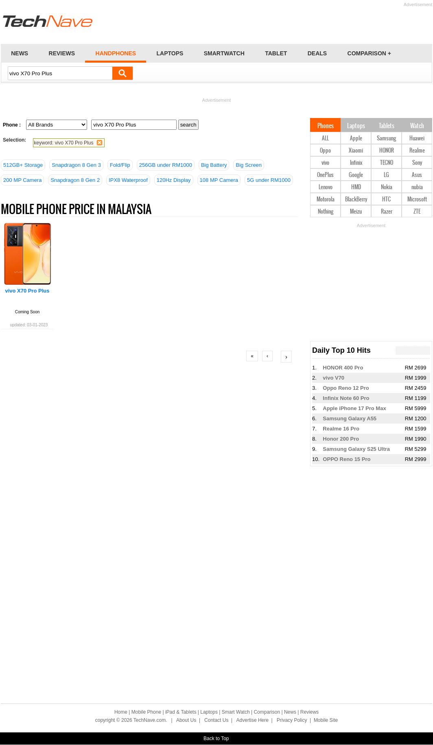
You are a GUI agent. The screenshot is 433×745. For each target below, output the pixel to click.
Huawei (416, 138)
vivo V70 (333, 378)
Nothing (325, 212)
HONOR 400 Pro (343, 368)
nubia (417, 187)
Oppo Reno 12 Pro (346, 388)
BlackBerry (356, 200)
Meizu (356, 212)
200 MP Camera (22, 180)
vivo (325, 163)
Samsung (386, 138)
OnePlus (325, 175)
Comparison (267, 712)
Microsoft (417, 200)
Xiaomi (356, 151)
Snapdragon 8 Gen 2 (75, 180)
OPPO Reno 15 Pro (346, 459)
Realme (417, 151)
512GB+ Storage (23, 165)
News (290, 712)
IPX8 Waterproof (128, 180)
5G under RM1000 (269, 180)
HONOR (386, 151)
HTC (386, 200)
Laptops (356, 126)
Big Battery (214, 165)
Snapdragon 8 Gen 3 (76, 165)
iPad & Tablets (181, 712)
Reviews (309, 712)
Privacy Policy (292, 720)
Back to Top (216, 738)
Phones (325, 126)
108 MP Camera (219, 180)
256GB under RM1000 (165, 165)
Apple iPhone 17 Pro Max (354, 408)
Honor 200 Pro (341, 439)
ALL (325, 138)
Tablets (386, 126)
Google (356, 175)
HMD (356, 187)
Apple (356, 138)
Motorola (326, 200)
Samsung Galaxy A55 (349, 418)
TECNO (386, 163)
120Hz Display (174, 180)
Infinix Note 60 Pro (346, 398)
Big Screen (249, 165)
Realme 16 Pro (341, 429)
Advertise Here (252, 720)
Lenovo (325, 187)
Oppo (325, 151)
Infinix (356, 163)
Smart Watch (236, 712)
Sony (417, 163)
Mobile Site (326, 720)
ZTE (416, 212)
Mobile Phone (146, 712)
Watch (417, 126)
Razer (386, 212)
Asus (417, 175)
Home (120, 712)
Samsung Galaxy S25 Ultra (356, 449)
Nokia (386, 187)
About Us (186, 720)
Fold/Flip (120, 165)
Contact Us (216, 720)
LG (386, 175)
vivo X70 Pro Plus (27, 291)
